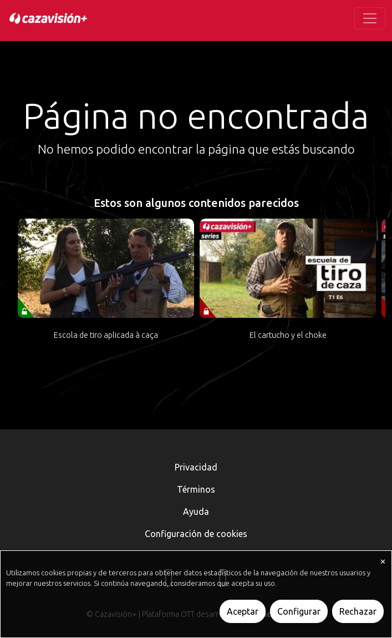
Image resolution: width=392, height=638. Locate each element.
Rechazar (357, 611)
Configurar (298, 611)
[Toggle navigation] (369, 18)
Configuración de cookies (196, 534)
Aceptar (242, 611)
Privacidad (196, 467)
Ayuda (196, 512)
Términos (196, 489)
